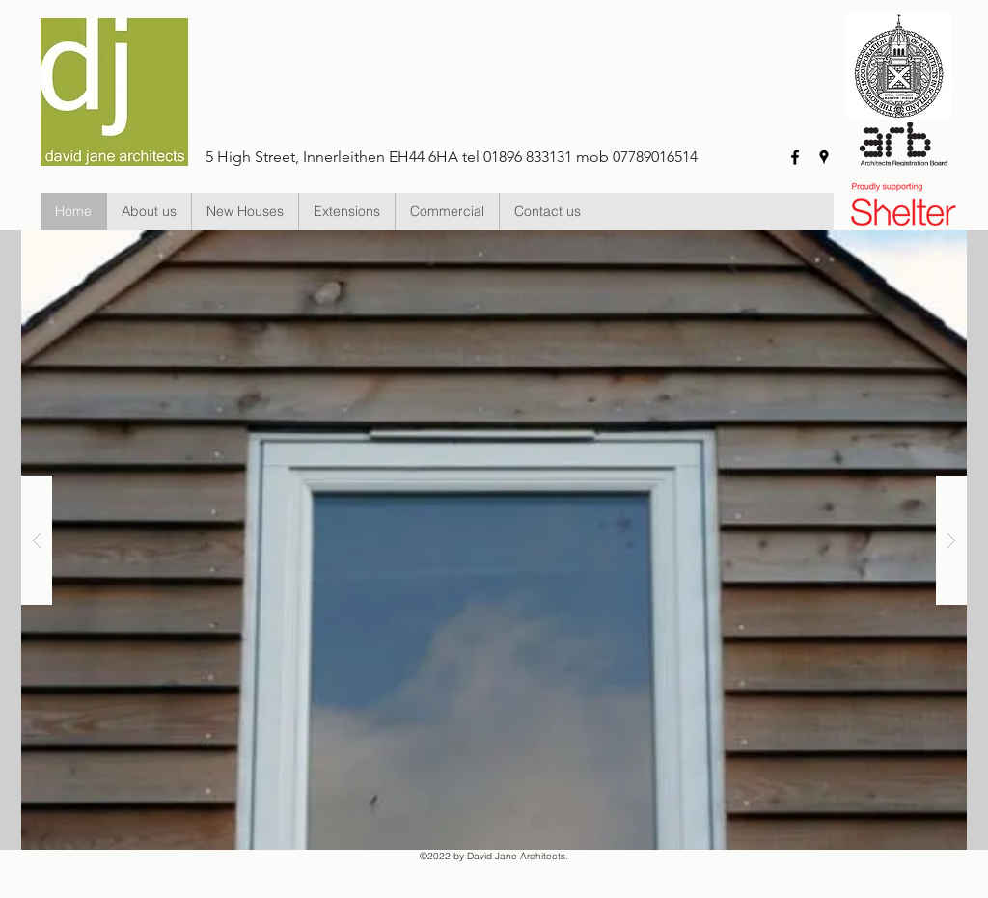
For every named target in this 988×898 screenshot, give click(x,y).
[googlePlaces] (824, 157)
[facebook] (795, 157)
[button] (244, 211)
